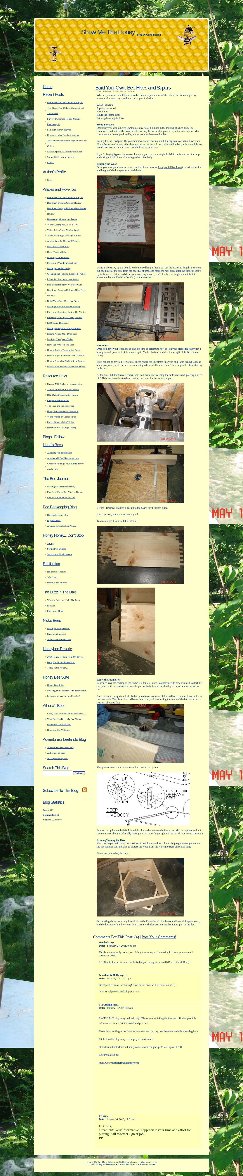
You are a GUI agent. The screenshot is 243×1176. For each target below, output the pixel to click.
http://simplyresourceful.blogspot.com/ (119, 991)
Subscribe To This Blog (60, 790)
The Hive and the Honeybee (60, 405)
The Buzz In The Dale (59, 592)
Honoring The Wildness (58, 730)
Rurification (51, 564)
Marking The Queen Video (60, 339)
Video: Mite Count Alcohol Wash (63, 230)
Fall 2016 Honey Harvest (59, 129)
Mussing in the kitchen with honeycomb (66, 690)
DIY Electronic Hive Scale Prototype (65, 102)
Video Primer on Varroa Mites (61, 416)
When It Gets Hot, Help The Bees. (63, 600)
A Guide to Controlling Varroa (61, 525)
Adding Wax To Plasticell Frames (63, 241)
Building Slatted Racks (58, 257)
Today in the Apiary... (57, 667)
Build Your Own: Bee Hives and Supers (132, 88)
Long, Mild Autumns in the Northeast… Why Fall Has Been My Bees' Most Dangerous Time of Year (66, 719)
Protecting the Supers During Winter (64, 317)
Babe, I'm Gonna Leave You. (61, 662)
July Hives (52, 577)
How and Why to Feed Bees (60, 344)
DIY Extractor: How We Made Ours (64, 284)
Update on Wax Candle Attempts (63, 135)
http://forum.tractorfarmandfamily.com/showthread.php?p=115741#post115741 (140, 1047)
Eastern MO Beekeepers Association (64, 384)
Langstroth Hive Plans (170, 167)
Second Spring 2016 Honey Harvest (64, 151)
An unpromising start (57, 758)
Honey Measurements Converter (62, 411)
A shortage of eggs (56, 752)
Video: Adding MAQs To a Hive (62, 224)
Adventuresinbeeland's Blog (64, 739)
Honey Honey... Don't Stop (63, 535)
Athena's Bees (54, 705)
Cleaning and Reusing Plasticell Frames (66, 273)
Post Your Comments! (159, 937)
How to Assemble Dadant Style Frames (66, 361)
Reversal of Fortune (56, 571)
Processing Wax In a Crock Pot (62, 262)
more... (50, 162)
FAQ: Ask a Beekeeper (58, 323)
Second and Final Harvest (59, 554)
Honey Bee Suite (56, 677)
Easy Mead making (56, 634)
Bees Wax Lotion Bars (58, 246)
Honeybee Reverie (57, 649)
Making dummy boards (58, 628)
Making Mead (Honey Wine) (61, 486)
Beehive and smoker (57, 582)
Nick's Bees (52, 620)
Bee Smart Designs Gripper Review (64, 202)
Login (88, 1162)
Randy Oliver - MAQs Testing (61, 427)
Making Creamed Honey (59, 268)
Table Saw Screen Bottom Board (63, 389)
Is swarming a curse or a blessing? (63, 696)
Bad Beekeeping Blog (59, 507)
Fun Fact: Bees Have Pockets (61, 497)
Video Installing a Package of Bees (64, 235)
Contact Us (99, 1162)
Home (47, 87)
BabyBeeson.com (148, 1162)
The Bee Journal (55, 478)
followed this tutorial (126, 521)
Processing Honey (56, 611)
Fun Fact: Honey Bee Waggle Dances (65, 492)
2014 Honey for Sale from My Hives (65, 656)
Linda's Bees (53, 445)
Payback (51, 605)
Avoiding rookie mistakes (59, 452)
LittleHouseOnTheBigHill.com (122, 1162)
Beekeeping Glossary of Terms (62, 219)
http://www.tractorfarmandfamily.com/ (119, 1062)
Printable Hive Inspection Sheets (63, 279)
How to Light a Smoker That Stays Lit (65, 355)
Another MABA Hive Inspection (63, 458)
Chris (131, 91)
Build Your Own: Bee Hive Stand (63, 301)
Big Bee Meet (54, 520)
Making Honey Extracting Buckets (64, 328)
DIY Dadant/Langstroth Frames (62, 395)
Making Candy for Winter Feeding (63, 306)
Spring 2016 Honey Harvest (60, 157)
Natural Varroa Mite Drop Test (61, 333)
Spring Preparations (56, 548)
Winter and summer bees (59, 639)
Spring (50, 543)
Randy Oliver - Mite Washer (61, 422)
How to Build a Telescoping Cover (64, 350)
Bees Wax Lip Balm (56, 252)
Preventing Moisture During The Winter (66, 312)
